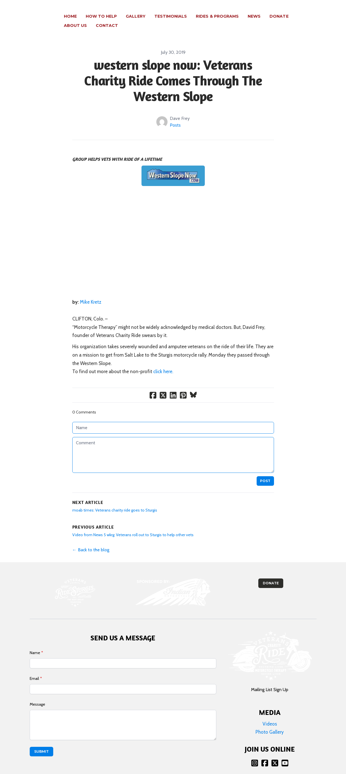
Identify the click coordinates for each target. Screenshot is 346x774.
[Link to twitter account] (274, 753)
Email (34, 669)
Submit (41, 742)
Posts (175, 115)
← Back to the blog (90, 540)
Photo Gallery (270, 723)
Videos (270, 714)
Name (35, 643)
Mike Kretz (90, 293)
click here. (163, 362)
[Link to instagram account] (254, 753)
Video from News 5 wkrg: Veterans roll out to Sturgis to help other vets (133, 525)
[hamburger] (50, 13)
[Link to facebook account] (264, 753)
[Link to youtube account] (285, 753)
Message (37, 695)
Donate (271, 574)
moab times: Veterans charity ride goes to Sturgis (114, 500)
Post (265, 471)
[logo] (28, 16)
